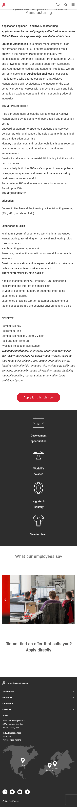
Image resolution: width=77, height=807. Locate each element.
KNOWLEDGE (8, 703)
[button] (5, 600)
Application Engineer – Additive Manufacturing (30, 26)
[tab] (38, 26)
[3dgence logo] (7, 5)
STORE (5, 715)
